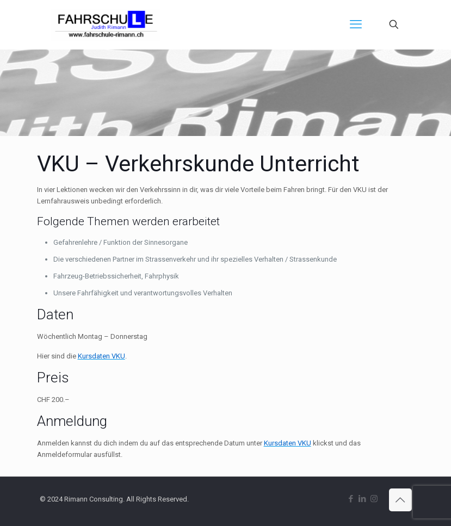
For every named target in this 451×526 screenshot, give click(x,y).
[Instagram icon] (374, 499)
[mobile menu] (356, 24)
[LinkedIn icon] (363, 499)
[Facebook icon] (351, 499)
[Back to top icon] (400, 499)
